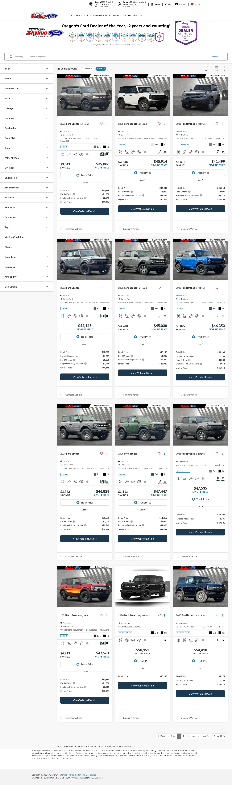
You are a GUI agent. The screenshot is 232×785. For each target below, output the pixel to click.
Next (195, 736)
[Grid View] (215, 69)
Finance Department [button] (122, 16)
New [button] (86, 16)
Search (215, 56)
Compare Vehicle (73, 228)
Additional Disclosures (86, 775)
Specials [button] (78, 16)
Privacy (72, 775)
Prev (171, 736)
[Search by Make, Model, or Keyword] (112, 56)
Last (205, 736)
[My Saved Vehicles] (195, 4)
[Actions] (106, 123)
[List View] (224, 69)
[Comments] (102, 154)
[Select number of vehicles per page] (220, 736)
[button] (109, 95)
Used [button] (91, 16)
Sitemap (63, 775)
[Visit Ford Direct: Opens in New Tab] (104, 778)
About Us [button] (137, 16)
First (161, 736)
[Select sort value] (207, 69)
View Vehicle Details (85, 211)
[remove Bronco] (88, 69)
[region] (84, 196)
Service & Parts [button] (103, 16)
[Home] (71, 16)
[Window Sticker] (107, 154)
